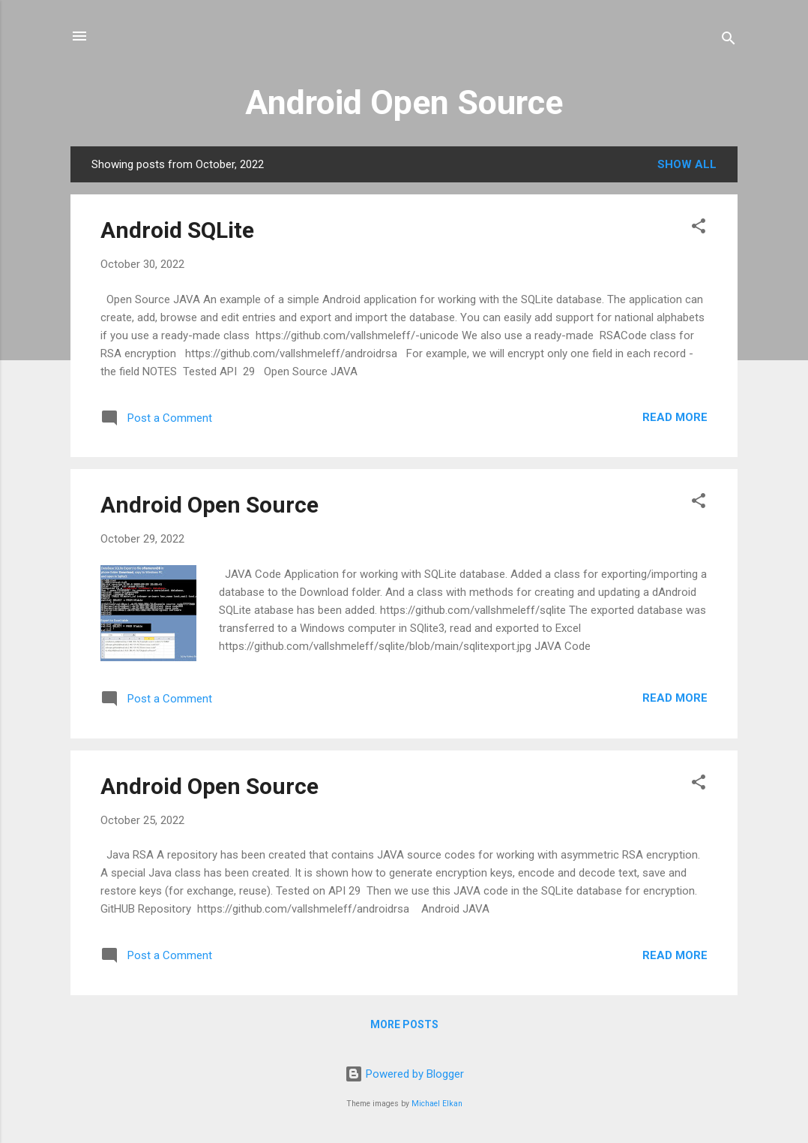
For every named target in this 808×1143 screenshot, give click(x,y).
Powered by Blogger (404, 1074)
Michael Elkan (436, 1103)
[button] (699, 228)
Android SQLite (177, 230)
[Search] (729, 41)
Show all (687, 164)
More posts (404, 1024)
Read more (675, 417)
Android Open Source (404, 102)
